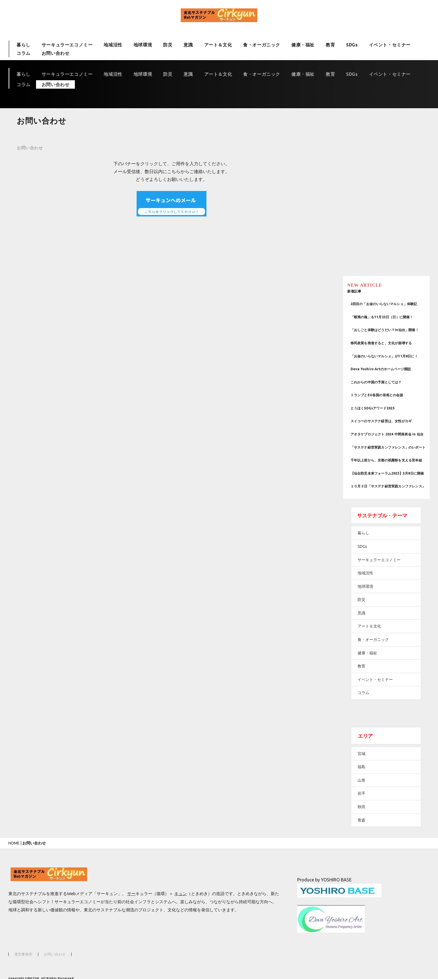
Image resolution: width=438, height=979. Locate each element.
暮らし (23, 44)
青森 (373, 810)
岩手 (373, 783)
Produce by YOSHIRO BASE (324, 869)
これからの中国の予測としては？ (388, 356)
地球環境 (143, 44)
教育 (330, 44)
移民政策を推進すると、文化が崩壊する (393, 316)
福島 (373, 756)
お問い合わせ (56, 55)
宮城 (373, 743)
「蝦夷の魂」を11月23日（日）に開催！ (394, 288)
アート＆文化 (218, 44)
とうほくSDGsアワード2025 (385, 382)
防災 (167, 44)
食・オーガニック (261, 44)
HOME (14, 833)
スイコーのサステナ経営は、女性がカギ (393, 395)
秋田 (373, 796)
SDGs (352, 44)
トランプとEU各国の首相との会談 (389, 369)
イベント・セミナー (390, 44)
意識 (188, 44)
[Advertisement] (394, 154)
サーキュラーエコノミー (67, 44)
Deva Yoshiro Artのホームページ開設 (393, 343)
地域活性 (113, 44)
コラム (23, 55)
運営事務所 (23, 944)
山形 (373, 770)
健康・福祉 (303, 44)
